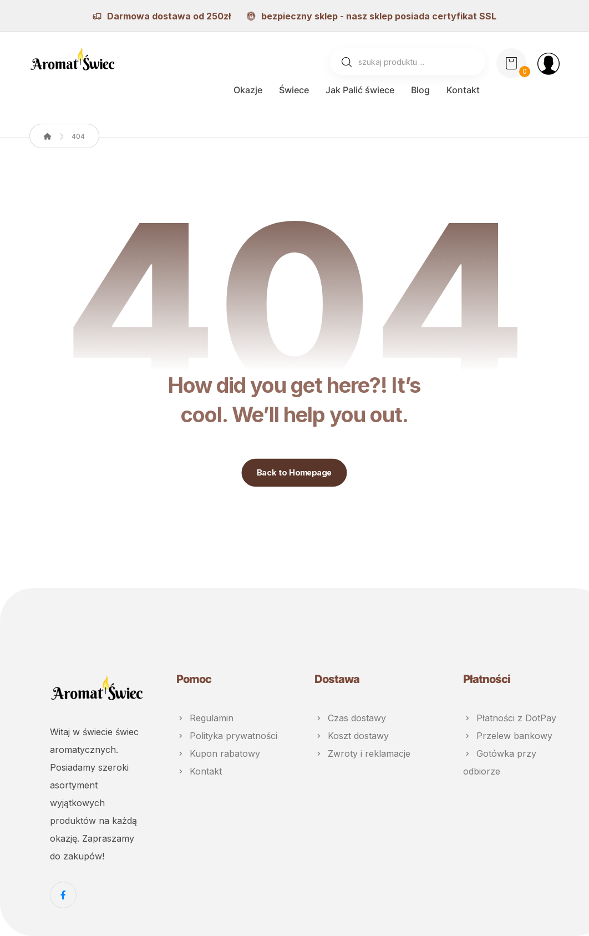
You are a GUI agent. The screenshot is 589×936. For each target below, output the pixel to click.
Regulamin (204, 717)
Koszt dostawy (351, 735)
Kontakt (199, 771)
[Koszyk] (511, 62)
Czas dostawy (350, 717)
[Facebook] (63, 895)
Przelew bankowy (507, 735)
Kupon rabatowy (218, 753)
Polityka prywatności (226, 735)
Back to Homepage (294, 473)
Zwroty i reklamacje (362, 753)
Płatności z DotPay (509, 717)
